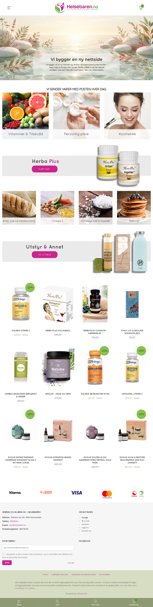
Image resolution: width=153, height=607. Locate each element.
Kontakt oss (86, 531)
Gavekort (85, 525)
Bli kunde (85, 522)
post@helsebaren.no (17, 526)
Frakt (45, 575)
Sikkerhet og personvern (83, 575)
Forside (85, 518)
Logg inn (85, 528)
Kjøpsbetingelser (59, 575)
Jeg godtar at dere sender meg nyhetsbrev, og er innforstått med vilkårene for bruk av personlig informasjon (37, 556)
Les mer (71, 564)
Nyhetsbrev (104, 575)
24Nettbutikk (81, 594)
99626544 (14, 522)
